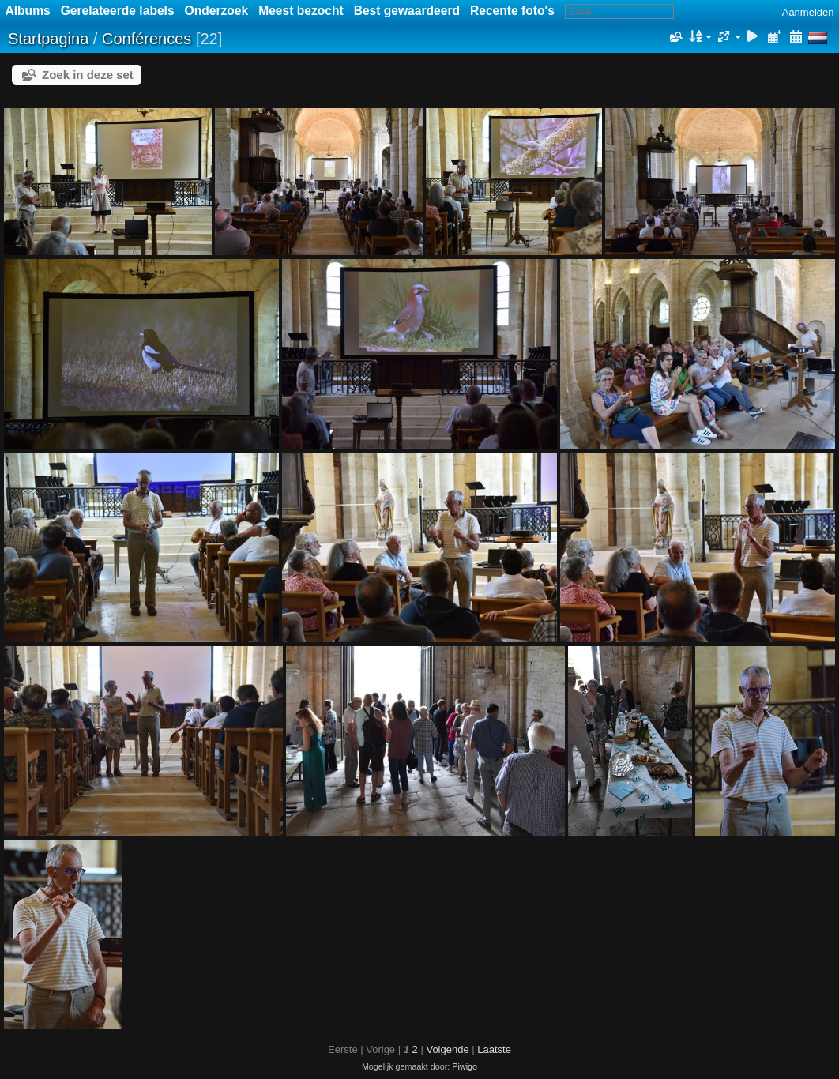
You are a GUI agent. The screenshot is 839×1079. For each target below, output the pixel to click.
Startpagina (48, 38)
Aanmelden (808, 12)
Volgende (447, 1049)
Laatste (494, 1049)
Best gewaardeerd (407, 10)
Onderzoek (217, 10)
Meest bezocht (300, 10)
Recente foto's (512, 10)
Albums (28, 10)
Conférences (146, 38)
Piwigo (464, 1066)
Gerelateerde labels (118, 10)
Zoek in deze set (88, 74)
